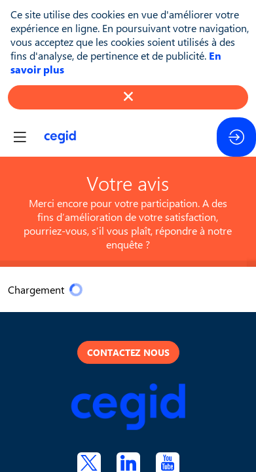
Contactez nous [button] (128, 352)
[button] (19, 137)
